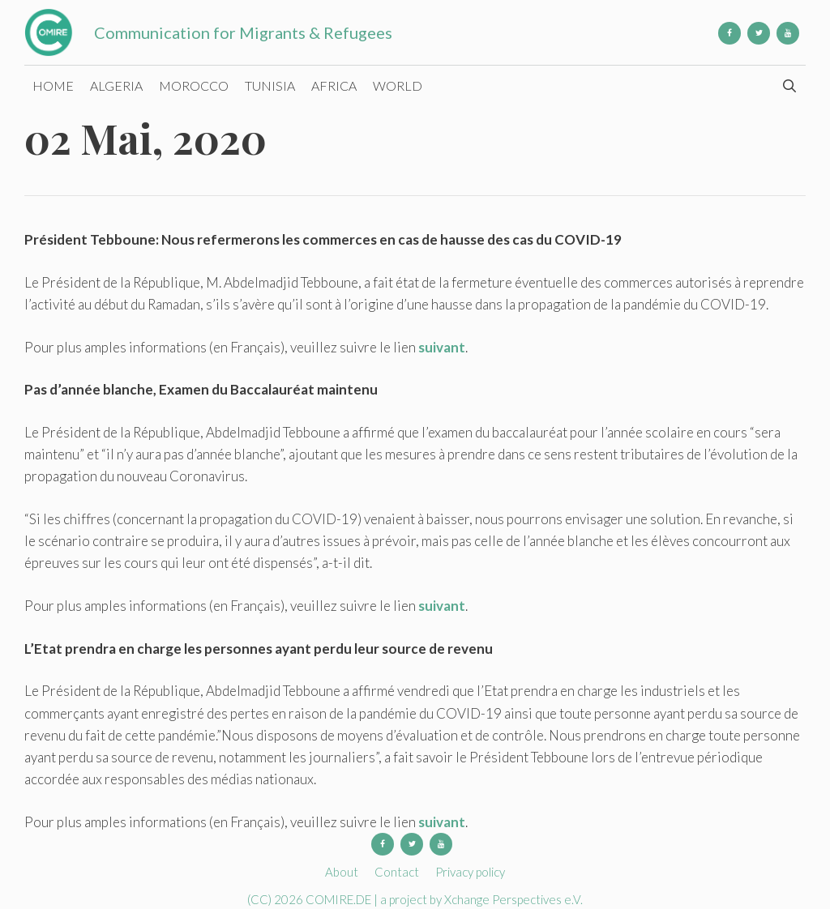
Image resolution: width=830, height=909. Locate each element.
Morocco (194, 85)
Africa (334, 85)
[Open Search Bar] (789, 86)
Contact (396, 871)
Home (53, 85)
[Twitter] (758, 33)
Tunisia (270, 85)
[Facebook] (729, 33)
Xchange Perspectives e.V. (513, 899)
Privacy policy (470, 871)
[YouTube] (788, 33)
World (397, 85)
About (341, 871)
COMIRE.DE (340, 899)
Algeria (116, 85)
